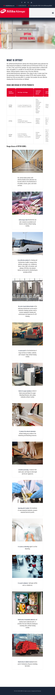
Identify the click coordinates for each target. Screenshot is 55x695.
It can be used (21, 350)
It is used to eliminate (23, 583)
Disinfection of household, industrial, (26, 619)
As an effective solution (23, 260)
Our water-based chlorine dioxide (26, 306)
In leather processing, (23, 470)
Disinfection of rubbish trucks (25, 662)
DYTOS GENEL (33, 29)
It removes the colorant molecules (27, 431)
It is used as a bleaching (23, 546)
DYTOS (25, 29)
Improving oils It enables (23, 508)
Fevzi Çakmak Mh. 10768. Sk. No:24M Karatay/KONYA (40, 6)
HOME (19, 29)
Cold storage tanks (23, 220)
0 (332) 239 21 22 (21, 6)
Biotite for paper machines (25, 391)
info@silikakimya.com (9, 6)
